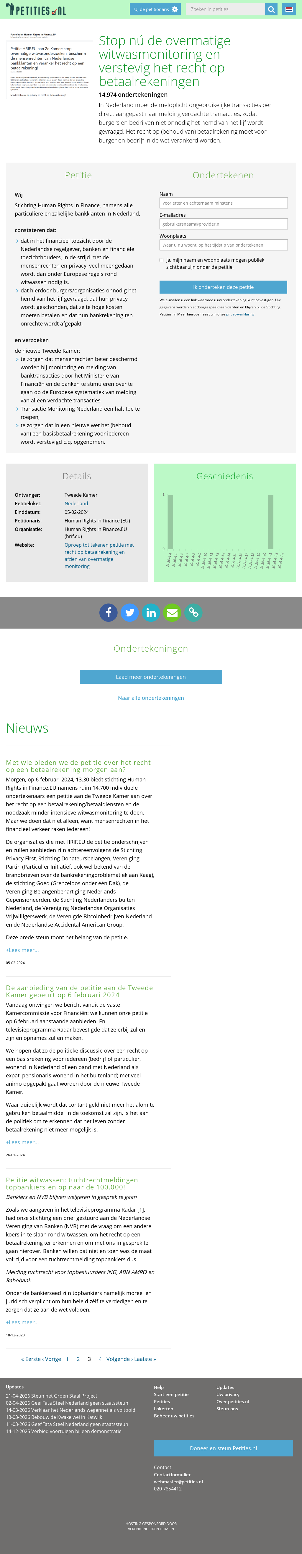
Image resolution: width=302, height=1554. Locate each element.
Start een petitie (171, 1394)
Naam (166, 194)
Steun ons (227, 1408)
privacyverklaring (240, 314)
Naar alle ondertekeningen (151, 698)
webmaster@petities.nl (178, 1482)
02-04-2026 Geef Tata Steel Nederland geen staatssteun (67, 1403)
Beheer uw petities (174, 1416)
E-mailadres (173, 215)
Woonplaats (173, 236)
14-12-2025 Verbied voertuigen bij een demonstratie (64, 1431)
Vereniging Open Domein (151, 1529)
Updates (225, 1387)
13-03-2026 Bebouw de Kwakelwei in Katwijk (54, 1417)
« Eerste (31, 1358)
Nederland (76, 503)
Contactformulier (172, 1474)
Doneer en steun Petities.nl (223, 1448)
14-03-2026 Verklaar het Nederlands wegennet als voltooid (70, 1410)
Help (159, 1387)
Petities (162, 1401)
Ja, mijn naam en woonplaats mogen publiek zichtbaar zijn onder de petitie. (215, 263)
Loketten (163, 1408)
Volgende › (119, 1358)
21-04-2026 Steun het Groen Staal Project (51, 1396)
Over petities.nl (232, 1401)
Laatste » (145, 1358)
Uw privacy (227, 1394)
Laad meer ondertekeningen (151, 676)
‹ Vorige (51, 1358)
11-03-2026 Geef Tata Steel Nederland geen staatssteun (67, 1424)
